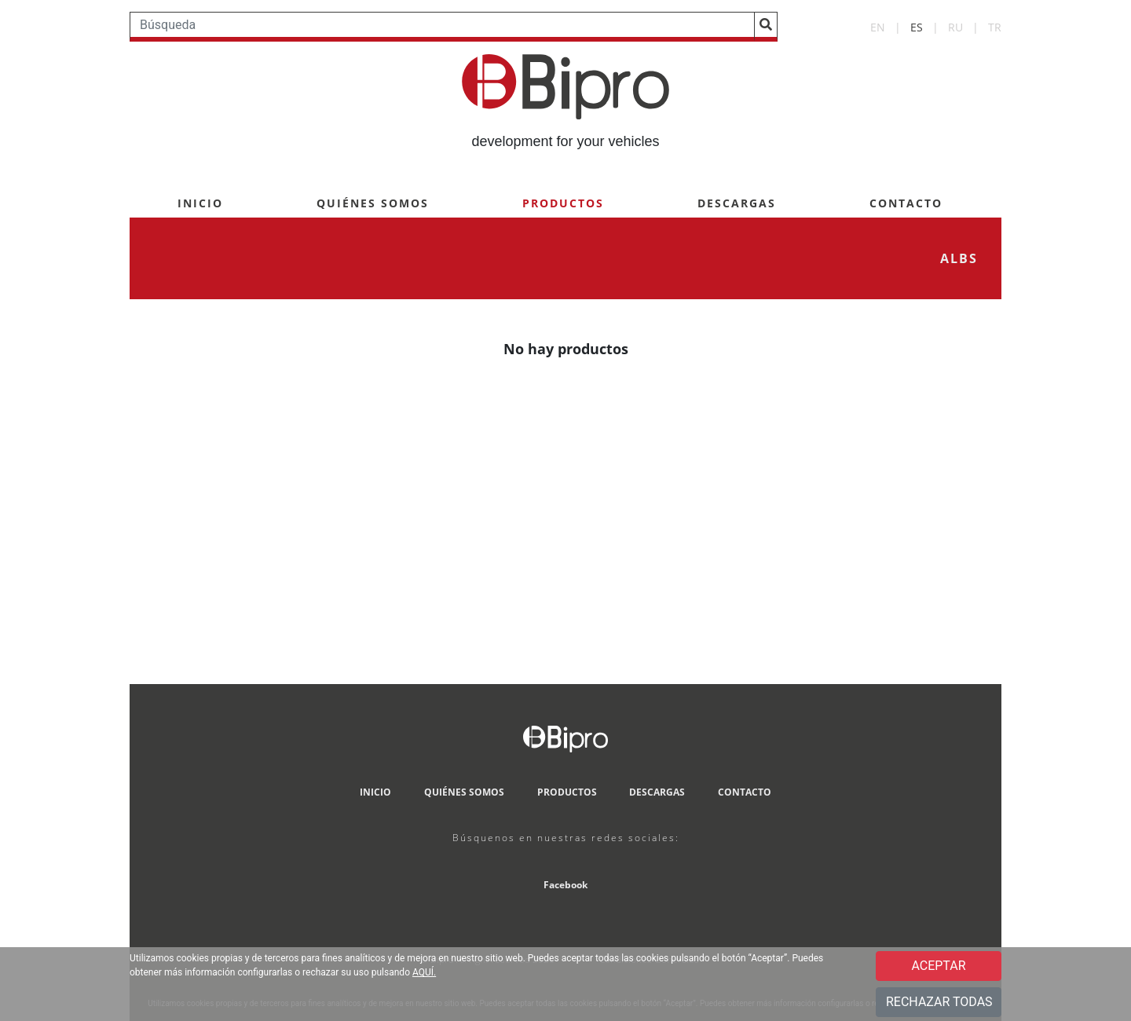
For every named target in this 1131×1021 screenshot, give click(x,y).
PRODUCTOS (563, 203)
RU (955, 27)
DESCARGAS (736, 203)
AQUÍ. (424, 972)
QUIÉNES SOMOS (373, 203)
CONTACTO (905, 203)
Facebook (565, 884)
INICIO (200, 203)
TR (994, 27)
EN (877, 27)
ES (916, 27)
